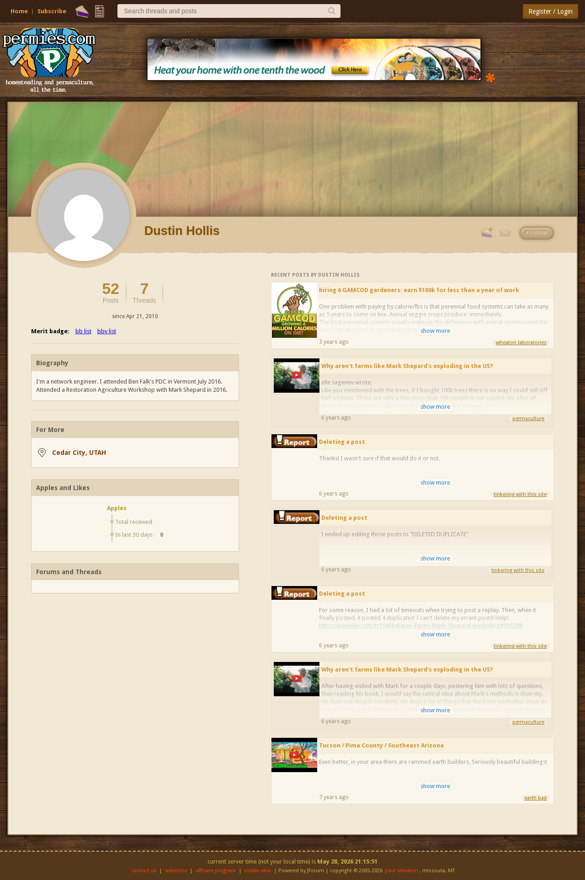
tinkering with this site (520, 494)
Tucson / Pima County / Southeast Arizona (381, 745)
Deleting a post (342, 441)
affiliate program (216, 871)
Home (19, 11)
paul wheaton (401, 871)
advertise (176, 871)
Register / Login (550, 11)
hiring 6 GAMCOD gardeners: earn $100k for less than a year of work (419, 290)
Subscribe (51, 11)
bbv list (106, 331)
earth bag (535, 798)
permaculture (528, 418)
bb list (83, 331)
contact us (144, 871)
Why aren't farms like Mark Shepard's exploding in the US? (407, 366)
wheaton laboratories (521, 343)
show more (435, 330)
